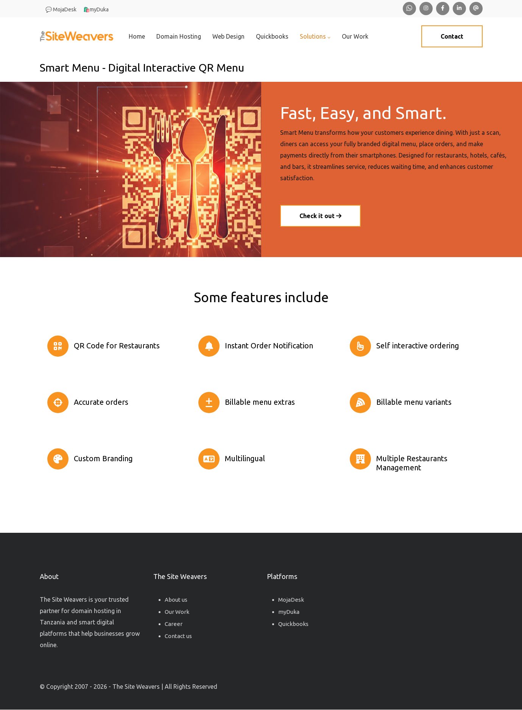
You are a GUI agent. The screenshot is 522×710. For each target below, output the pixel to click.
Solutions (315, 36)
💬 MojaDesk (60, 9)
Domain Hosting (178, 36)
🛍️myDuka (96, 9)
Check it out (320, 215)
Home (137, 36)
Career (173, 624)
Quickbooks (272, 36)
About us (176, 599)
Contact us (178, 636)
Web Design (228, 36)
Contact (452, 36)
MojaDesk (291, 599)
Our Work (355, 36)
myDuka (288, 612)
